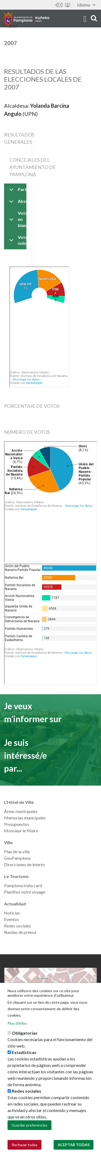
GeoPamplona (17, 858)
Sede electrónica (67, 5)
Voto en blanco (16, 219)
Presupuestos (16, 824)
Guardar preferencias (29, 1125)
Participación (16, 191)
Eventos (11, 919)
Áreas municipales (20, 811)
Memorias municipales (25, 817)
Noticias (12, 912)
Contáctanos (58, 5)
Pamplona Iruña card (23, 885)
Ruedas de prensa (20, 932)
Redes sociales (17, 925)
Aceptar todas (73, 1144)
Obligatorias (24, 1032)
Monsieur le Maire (21, 830)
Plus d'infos (17, 1023)
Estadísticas (24, 1052)
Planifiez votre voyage (24, 891)
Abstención (16, 203)
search (94, 18)
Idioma (86, 4)
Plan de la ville (17, 851)
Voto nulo (16, 241)
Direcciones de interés (24, 864)
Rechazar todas (24, 1144)
